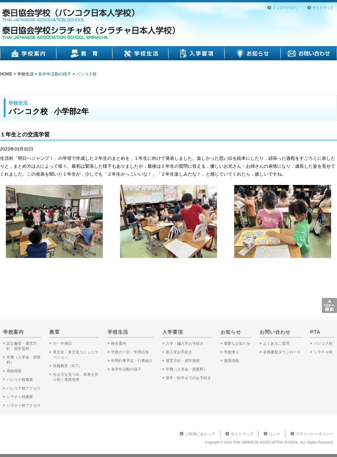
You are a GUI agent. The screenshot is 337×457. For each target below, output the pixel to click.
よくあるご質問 (276, 343)
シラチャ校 (323, 352)
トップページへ (285, 8)
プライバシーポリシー (315, 434)
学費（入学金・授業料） (186, 369)
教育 (84, 53)
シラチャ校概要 (20, 397)
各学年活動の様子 (54, 74)
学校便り (231, 352)
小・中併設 (62, 343)
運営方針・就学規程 (183, 361)
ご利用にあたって (200, 434)
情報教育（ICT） (67, 366)
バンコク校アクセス (24, 388)
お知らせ (252, 53)
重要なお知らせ (237, 343)
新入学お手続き (179, 352)
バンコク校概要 (20, 379)
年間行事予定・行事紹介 (132, 361)
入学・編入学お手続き (185, 343)
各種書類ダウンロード (282, 352)
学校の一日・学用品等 (130, 352)
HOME (6, 74)
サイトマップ (323, 8)
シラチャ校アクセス (24, 405)
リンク (274, 434)
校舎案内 (118, 343)
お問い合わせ (309, 53)
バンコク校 (86, 74)
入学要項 (196, 53)
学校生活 (140, 53)
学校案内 (28, 53)
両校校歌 (14, 371)
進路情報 (231, 361)
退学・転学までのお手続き (188, 378)
